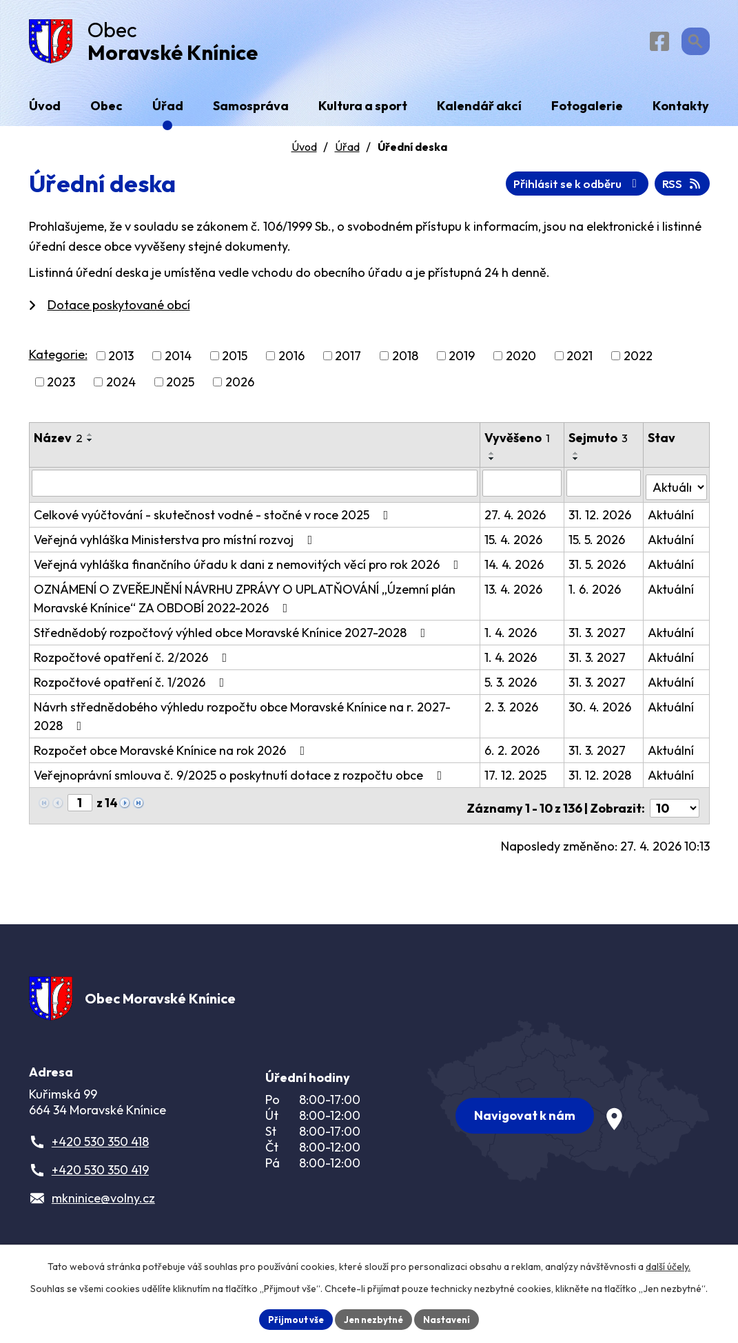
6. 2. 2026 (512, 752)
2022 (638, 361)
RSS (517, 189)
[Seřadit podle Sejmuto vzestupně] (577, 458)
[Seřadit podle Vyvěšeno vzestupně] (492, 458)
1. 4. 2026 (511, 634)
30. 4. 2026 (601, 708)
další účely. (668, 1264)
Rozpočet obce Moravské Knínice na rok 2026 (172, 752)
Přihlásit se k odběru (631, 189)
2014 (178, 361)
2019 (462, 361)
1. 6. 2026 (596, 590)
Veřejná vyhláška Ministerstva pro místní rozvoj (176, 541)
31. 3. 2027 (598, 634)
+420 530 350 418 (100, 1146)
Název (58, 443)
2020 (521, 361)
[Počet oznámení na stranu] (674, 804)
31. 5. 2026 (598, 566)
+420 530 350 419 (100, 1174)
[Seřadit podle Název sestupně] (90, 445)
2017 (348, 361)
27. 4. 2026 (515, 516)
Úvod (304, 152)
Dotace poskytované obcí (119, 310)
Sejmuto (599, 443)
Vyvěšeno (518, 443)
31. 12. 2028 (601, 776)
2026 (239, 387)
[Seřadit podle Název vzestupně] (90, 440)
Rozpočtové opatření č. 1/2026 (132, 683)
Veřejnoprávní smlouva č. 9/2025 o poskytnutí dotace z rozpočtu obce (241, 776)
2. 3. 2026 (512, 708)
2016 (291, 361)
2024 (121, 387)
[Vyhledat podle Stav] (676, 487)
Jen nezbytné (374, 1318)
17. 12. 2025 (516, 776)
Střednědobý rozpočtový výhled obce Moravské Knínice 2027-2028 (232, 634)
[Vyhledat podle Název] (255, 488)
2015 (234, 361)
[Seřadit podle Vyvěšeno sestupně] (492, 464)
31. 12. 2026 (601, 516)
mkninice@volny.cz (103, 1202)
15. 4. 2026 (514, 541)
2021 (579, 361)
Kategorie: (58, 360)
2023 (61, 387)
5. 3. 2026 (511, 683)
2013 (121, 361)
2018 (405, 361)
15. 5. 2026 (598, 541)
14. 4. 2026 (514, 566)
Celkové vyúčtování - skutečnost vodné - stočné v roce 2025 (214, 516)
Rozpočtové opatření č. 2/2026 (133, 659)
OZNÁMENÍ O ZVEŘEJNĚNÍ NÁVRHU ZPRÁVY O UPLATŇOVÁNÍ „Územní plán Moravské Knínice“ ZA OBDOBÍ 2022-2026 (244, 600)
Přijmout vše (291, 1318)
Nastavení (452, 1318)
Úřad (347, 152)
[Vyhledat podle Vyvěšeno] (522, 488)
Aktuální (671, 516)
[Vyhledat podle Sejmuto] (605, 488)
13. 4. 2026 (514, 590)
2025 (180, 387)
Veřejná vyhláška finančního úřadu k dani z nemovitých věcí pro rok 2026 (249, 566)
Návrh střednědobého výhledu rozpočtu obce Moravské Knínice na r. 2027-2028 (242, 717)
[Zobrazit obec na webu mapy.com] (568, 1098)
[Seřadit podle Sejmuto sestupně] (577, 464)
